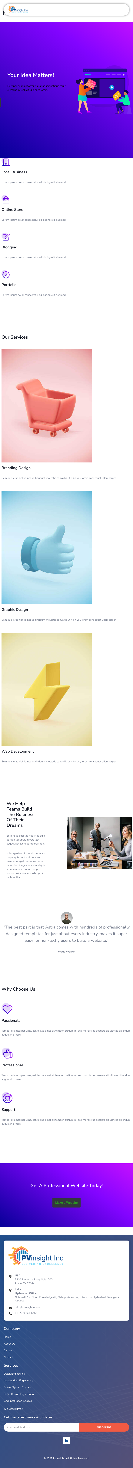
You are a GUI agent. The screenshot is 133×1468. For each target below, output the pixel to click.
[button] (122, 9)
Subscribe (104, 1427)
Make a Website (66, 1202)
